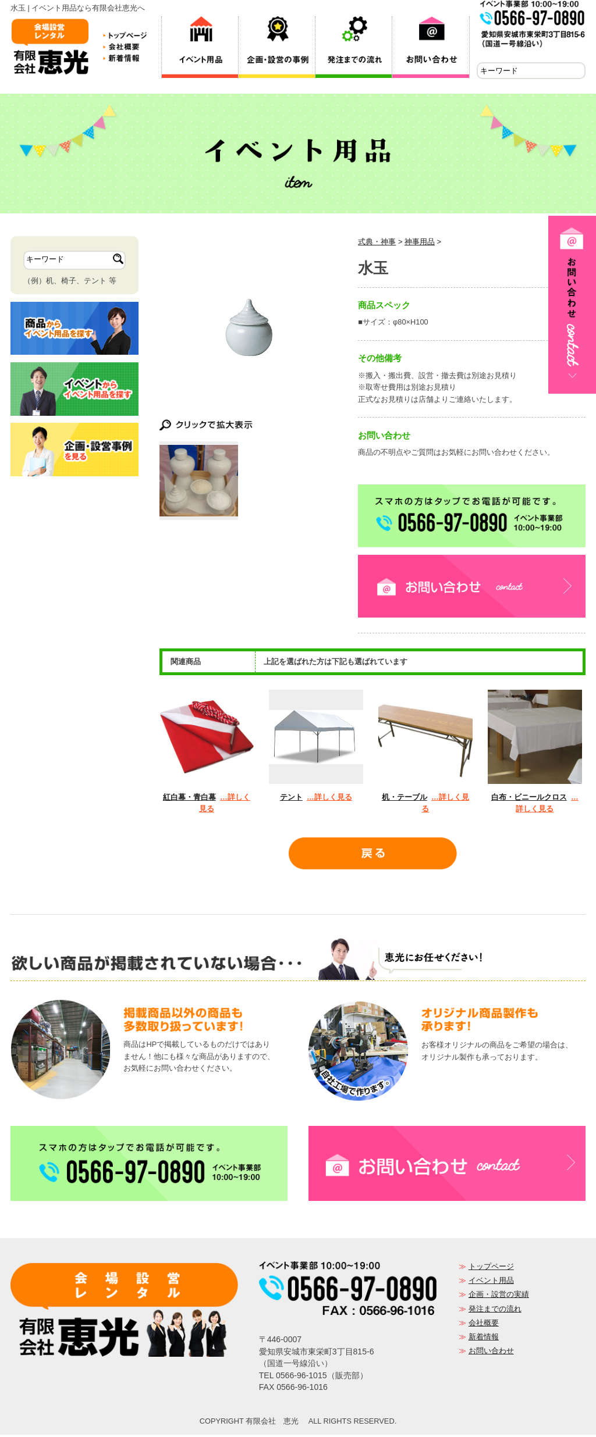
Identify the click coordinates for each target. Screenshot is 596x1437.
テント (291, 799)
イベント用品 (491, 1282)
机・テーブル (404, 799)
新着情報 (484, 1339)
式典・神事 (377, 244)
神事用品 (420, 244)
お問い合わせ (491, 1353)
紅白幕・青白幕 (189, 799)
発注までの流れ (495, 1311)
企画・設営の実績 (499, 1296)
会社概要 (484, 1325)
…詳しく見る (329, 799)
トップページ (491, 1268)
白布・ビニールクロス (529, 799)
